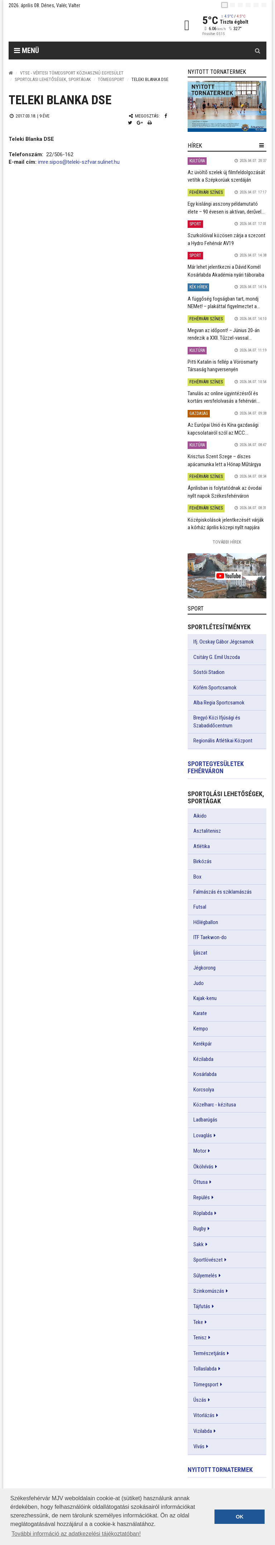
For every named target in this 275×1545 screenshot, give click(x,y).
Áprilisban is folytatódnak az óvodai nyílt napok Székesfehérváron (225, 492)
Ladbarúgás (205, 1119)
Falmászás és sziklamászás (222, 892)
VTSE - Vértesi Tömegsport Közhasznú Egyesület (72, 73)
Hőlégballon (205, 922)
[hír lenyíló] (261, 145)
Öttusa (200, 1182)
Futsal (199, 907)
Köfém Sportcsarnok (215, 687)
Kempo (200, 1028)
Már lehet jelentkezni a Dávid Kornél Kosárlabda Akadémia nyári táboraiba (226, 271)
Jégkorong (204, 968)
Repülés (201, 1197)
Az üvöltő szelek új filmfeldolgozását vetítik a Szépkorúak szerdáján (226, 176)
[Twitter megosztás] (130, 122)
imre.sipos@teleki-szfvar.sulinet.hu (79, 162)
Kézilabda (203, 1059)
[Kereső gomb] (257, 50)
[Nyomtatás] (150, 122)
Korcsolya (203, 1089)
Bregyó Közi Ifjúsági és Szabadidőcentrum (216, 721)
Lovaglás (202, 1135)
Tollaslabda (205, 1368)
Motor (199, 1151)
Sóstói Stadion (209, 672)
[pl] (240, 5)
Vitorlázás (203, 1415)
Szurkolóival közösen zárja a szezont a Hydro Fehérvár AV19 (226, 239)
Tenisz (200, 1337)
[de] (248, 5)
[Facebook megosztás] (165, 116)
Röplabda (203, 1213)
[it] (256, 5)
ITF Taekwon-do (210, 937)
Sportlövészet (208, 1260)
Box (197, 877)
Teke (198, 1322)
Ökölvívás (203, 1166)
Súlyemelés (205, 1275)
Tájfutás (201, 1306)
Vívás (198, 1446)
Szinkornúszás (208, 1291)
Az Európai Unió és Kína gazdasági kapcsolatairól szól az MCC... (223, 429)
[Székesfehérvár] (74, 25)
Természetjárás (209, 1353)
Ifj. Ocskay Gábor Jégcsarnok (223, 641)
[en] (232, 5)
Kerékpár (202, 1044)
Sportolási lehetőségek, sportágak (53, 79)
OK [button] (239, 1517)
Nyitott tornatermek (220, 1469)
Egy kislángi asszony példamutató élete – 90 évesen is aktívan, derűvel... (226, 208)
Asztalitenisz (207, 831)
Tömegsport (111, 79)
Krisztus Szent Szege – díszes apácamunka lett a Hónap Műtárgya (224, 460)
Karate (200, 1013)
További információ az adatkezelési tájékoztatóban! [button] (76, 1534)
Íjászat (200, 953)
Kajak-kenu (205, 998)
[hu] (224, 5)
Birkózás (202, 861)
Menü (26, 50)
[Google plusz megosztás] (140, 122)
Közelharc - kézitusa (214, 1104)
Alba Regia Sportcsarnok (219, 702)
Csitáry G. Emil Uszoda (216, 657)
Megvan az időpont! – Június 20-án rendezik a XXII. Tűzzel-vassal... (224, 334)
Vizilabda (202, 1431)
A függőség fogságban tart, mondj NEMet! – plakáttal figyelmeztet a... (224, 303)
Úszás (199, 1400)
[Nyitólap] (11, 73)
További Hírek (227, 542)
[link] (227, 106)
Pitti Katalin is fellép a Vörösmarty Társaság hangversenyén (223, 366)
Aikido (200, 816)
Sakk (198, 1244)
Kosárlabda (205, 1074)
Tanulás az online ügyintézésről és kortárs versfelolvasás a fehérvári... (224, 397)
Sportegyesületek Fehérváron (216, 767)
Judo (198, 983)
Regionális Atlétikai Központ (222, 740)
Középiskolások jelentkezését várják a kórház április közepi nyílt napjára (226, 524)
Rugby (199, 1228)
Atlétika (201, 846)
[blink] (263, 5)
